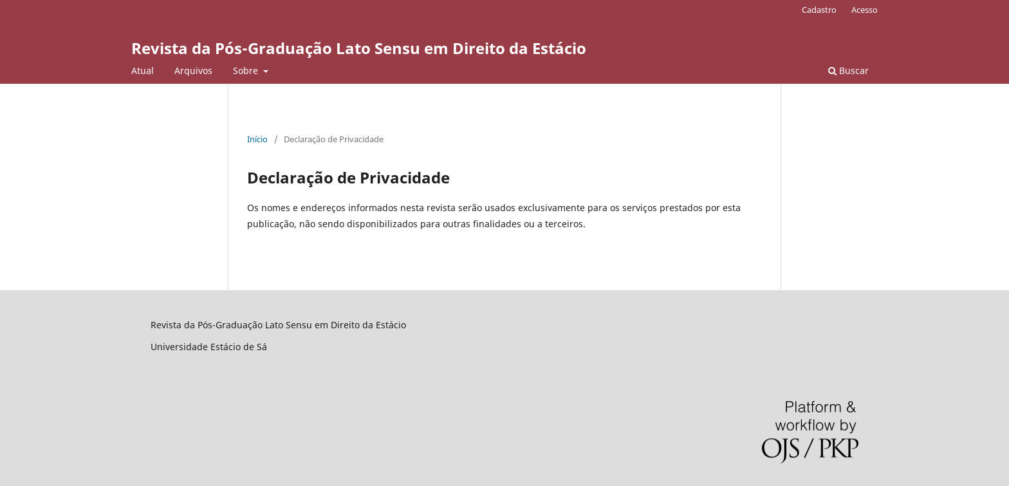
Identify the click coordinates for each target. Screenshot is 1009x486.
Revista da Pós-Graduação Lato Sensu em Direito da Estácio (358, 48)
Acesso (864, 9)
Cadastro (819, 9)
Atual (142, 70)
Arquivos (193, 70)
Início (257, 139)
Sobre (247, 70)
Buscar (848, 70)
